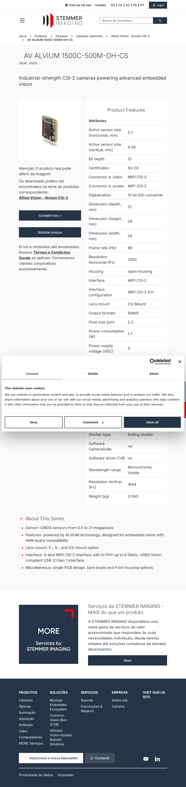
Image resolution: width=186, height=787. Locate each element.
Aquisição (26, 719)
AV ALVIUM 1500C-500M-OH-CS (50, 39)
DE (120, 5)
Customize (93, 422)
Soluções (59, 692)
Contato (100, 5)
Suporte (87, 700)
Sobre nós (120, 700)
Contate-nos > (50, 215)
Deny (33, 422)
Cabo (23, 731)
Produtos (41, 36)
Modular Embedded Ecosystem (58, 704)
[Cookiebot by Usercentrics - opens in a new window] (153, 362)
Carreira (118, 706)
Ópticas (25, 706)
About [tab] (153, 373)
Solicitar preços (50, 232)
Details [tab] (93, 373)
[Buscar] (160, 20)
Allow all (152, 422)
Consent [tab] (32, 373)
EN (113, 5)
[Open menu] (22, 20)
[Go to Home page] (62, 20)
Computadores (30, 737)
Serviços (89, 692)
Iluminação (27, 712)
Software (26, 725)
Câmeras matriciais (89, 36)
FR (135, 5)
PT (142, 5)
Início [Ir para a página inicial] (22, 36)
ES (127, 5)
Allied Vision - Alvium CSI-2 (130, 36)
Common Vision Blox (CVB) (58, 719)
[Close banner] (179, 361)
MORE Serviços (31, 743)
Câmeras (62, 36)
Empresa (120, 692)
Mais (127, 660)
